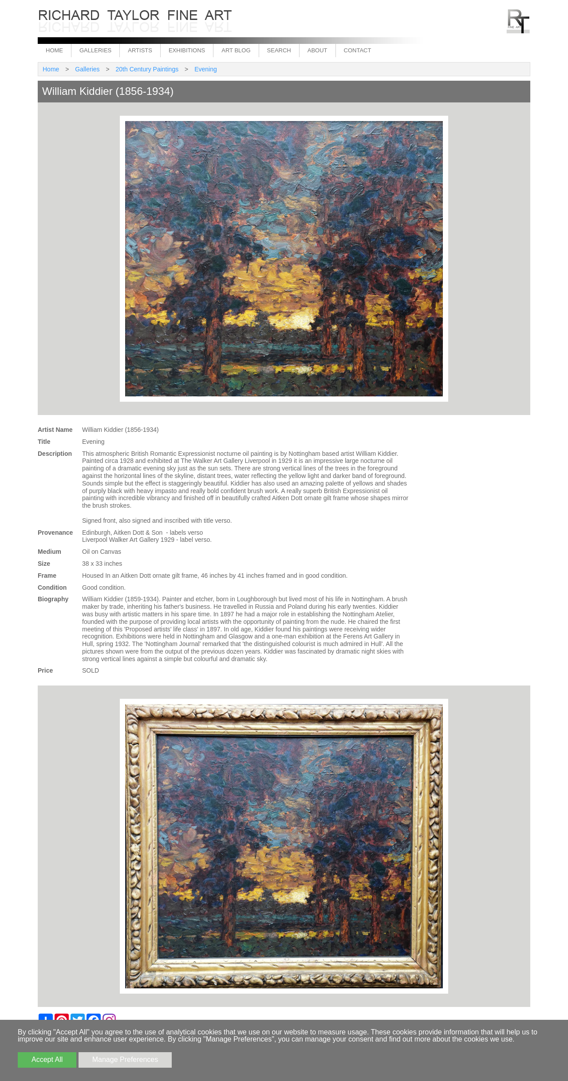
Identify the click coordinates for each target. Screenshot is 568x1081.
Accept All (47, 1059)
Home (54, 50)
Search (279, 50)
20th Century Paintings (147, 69)
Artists (140, 50)
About (317, 50)
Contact (357, 50)
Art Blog (235, 50)
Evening (205, 69)
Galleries (95, 50)
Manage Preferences (125, 1059)
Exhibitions (187, 50)
